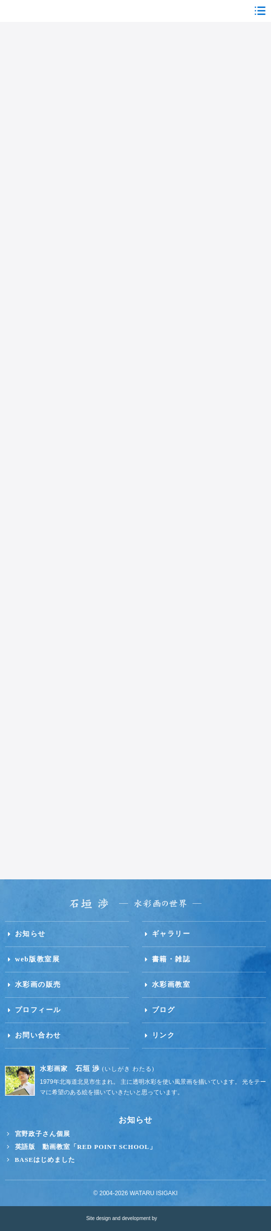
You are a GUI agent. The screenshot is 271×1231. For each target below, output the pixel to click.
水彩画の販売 (38, 984)
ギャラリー (171, 934)
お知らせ (30, 934)
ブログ (163, 1010)
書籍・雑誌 (171, 959)
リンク (163, 1035)
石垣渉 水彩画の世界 (135, 11)
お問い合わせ (38, 1035)
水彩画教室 (171, 984)
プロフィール (38, 1010)
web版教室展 (37, 959)
